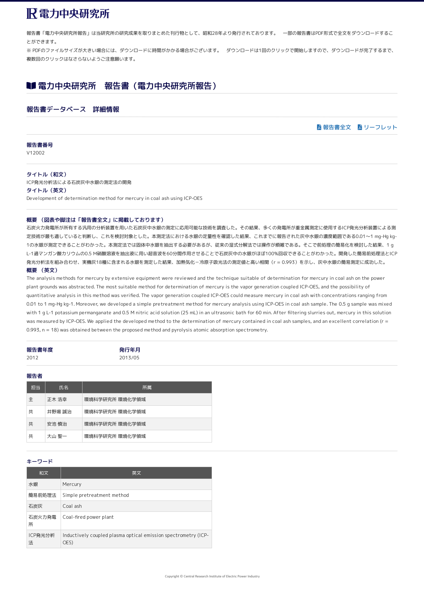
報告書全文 (337, 127)
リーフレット (381, 127)
